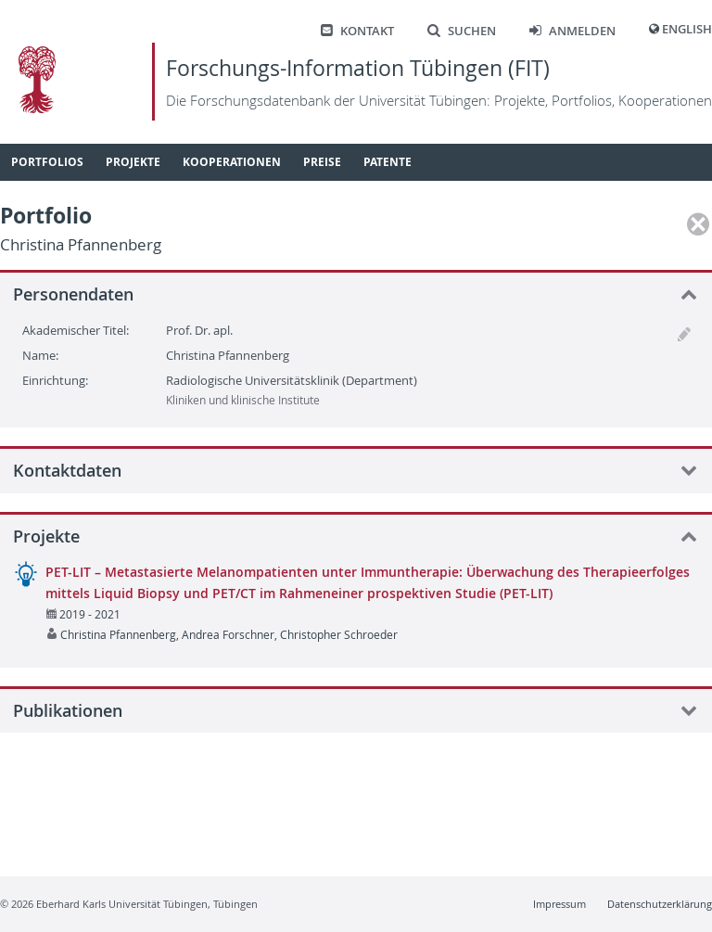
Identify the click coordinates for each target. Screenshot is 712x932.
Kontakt (357, 31)
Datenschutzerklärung (659, 904)
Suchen (461, 31)
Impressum (559, 904)
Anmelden (572, 31)
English (687, 29)
